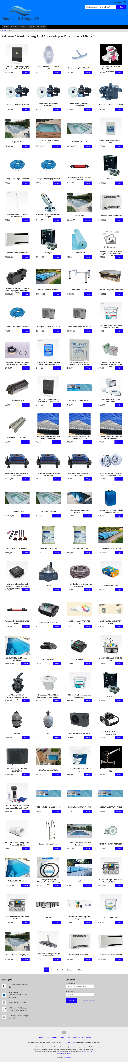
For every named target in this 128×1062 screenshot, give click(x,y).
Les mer (84, 1051)
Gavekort (23, 26)
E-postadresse (70, 983)
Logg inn (32, 26)
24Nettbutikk (68, 1057)
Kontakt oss (41, 26)
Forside (5, 26)
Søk (121, 7)
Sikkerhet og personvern (70, 1038)
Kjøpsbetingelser (52, 1038)
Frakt (41, 1038)
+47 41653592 (70, 1043)
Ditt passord (70, 991)
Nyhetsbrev (86, 1038)
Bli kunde (14, 26)
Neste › (70, 970)
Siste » (79, 970)
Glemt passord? (89, 1001)
